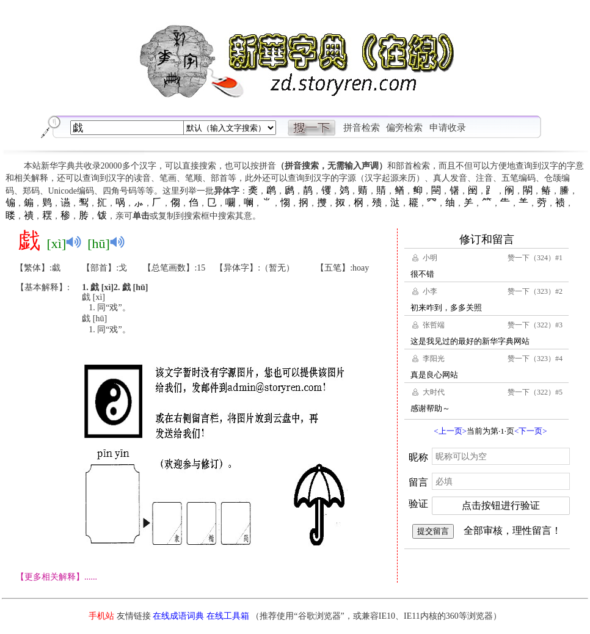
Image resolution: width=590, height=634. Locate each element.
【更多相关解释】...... (56, 576)
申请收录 (447, 128)
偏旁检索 (404, 128)
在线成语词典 (178, 616)
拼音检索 (361, 128)
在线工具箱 (227, 616)
